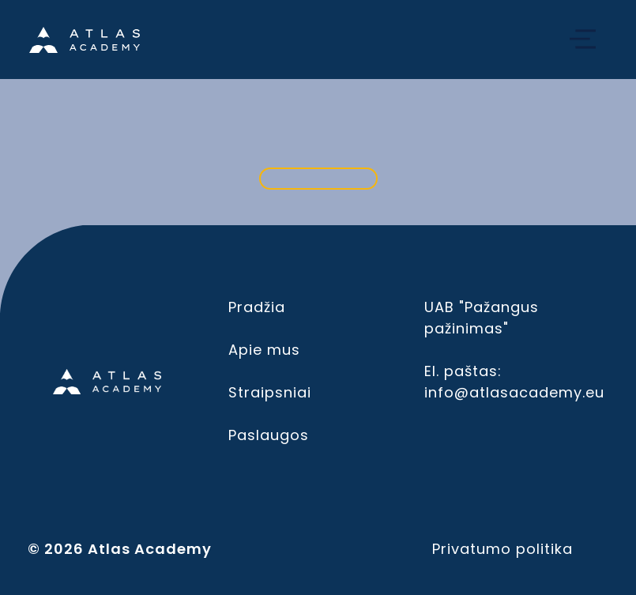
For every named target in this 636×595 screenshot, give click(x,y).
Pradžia (256, 307)
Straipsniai (269, 392)
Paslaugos (268, 435)
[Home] (84, 39)
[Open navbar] (583, 39)
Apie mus (264, 350)
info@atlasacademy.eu (514, 392)
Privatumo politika (502, 549)
